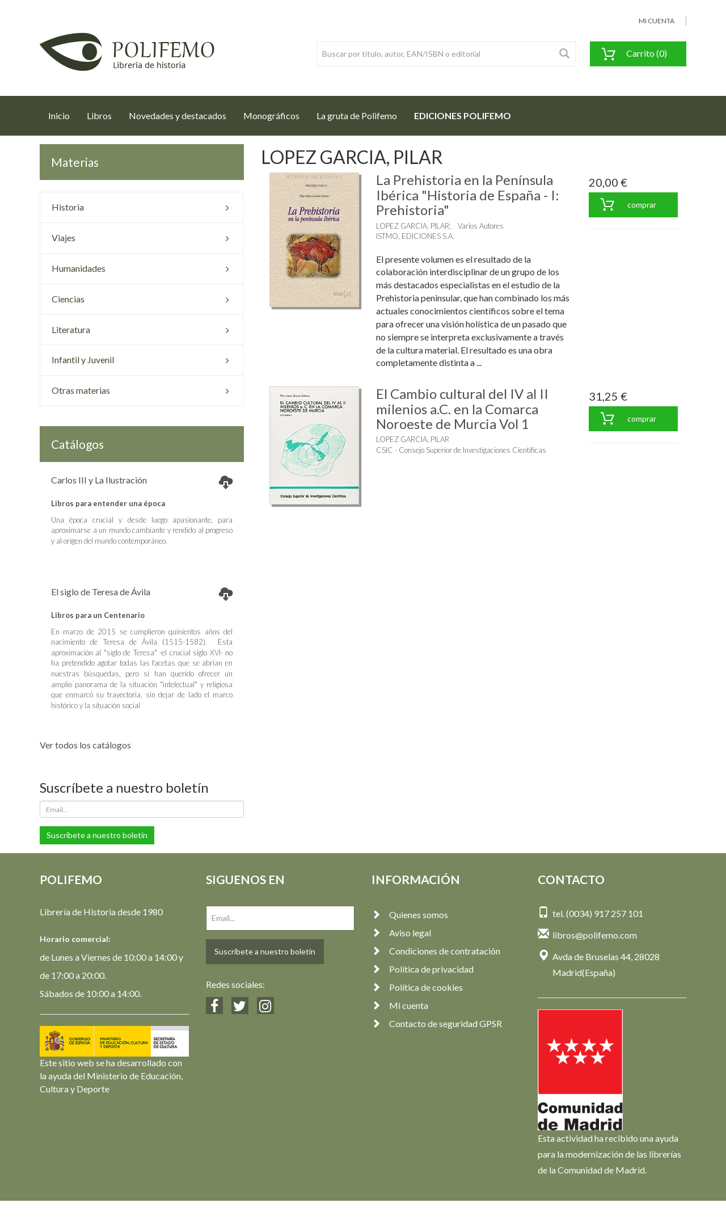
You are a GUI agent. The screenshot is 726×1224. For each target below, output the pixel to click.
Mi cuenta (400, 1005)
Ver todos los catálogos (85, 744)
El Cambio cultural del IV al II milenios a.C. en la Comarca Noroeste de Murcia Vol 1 (462, 408)
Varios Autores (481, 225)
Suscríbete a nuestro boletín (97, 835)
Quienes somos (410, 914)
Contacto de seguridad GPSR (437, 1023)
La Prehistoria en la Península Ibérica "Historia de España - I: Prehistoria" (467, 194)
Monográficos (271, 115)
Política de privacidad (423, 969)
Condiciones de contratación (436, 950)
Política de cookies (417, 987)
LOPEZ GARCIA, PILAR (412, 225)
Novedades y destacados (177, 115)
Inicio (63, 112)
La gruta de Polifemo (356, 115)
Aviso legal (401, 932)
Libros (99, 115)
